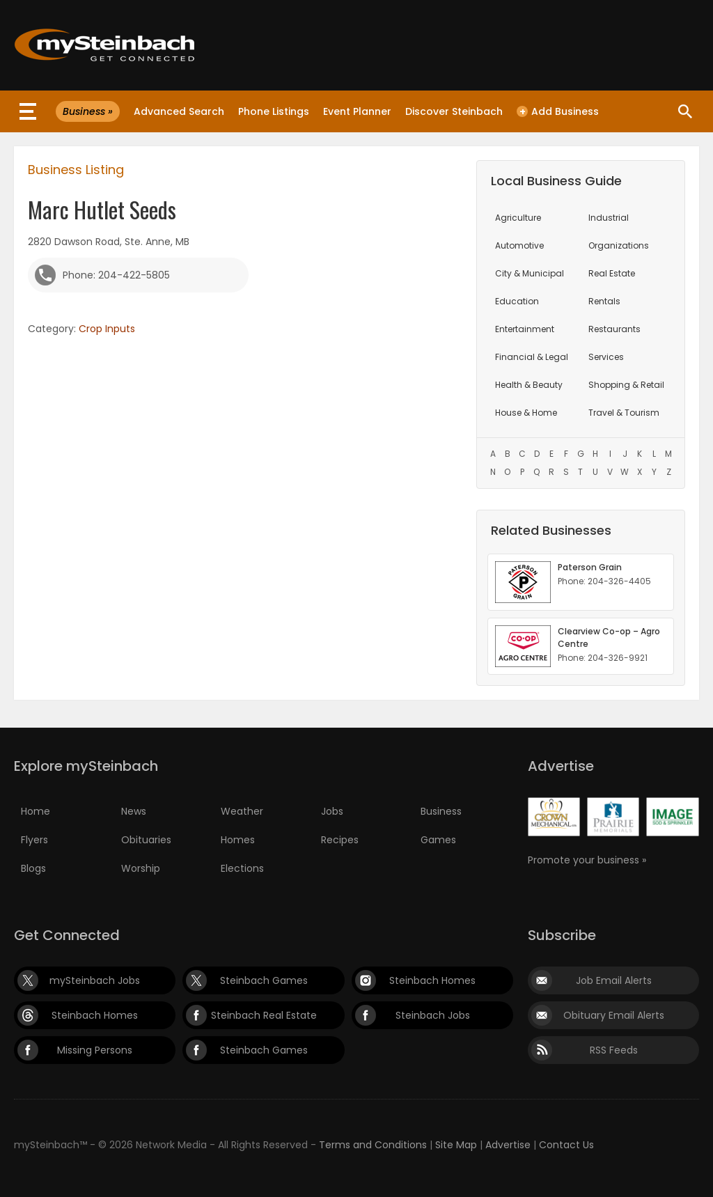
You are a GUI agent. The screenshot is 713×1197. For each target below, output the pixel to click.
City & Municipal (529, 273)
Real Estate (611, 273)
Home (35, 811)
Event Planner (357, 111)
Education (517, 301)
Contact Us (566, 1145)
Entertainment (524, 329)
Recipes (340, 840)
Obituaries (146, 840)
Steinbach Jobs (432, 1015)
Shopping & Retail (626, 385)
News (133, 811)
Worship (140, 868)
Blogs (33, 868)
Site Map (456, 1145)
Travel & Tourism (623, 412)
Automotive (519, 245)
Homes (238, 840)
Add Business (558, 111)
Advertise (508, 1145)
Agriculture (518, 218)
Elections (242, 868)
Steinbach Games (264, 980)
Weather (242, 811)
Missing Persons (94, 1050)
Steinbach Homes (432, 980)
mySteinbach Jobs (94, 980)
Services (606, 357)
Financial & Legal (531, 357)
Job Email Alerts (614, 980)
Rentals (604, 301)
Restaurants (614, 329)
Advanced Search (179, 111)
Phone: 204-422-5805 (116, 275)
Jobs (332, 811)
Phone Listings (273, 111)
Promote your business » (587, 860)
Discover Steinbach (454, 111)
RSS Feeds (614, 1050)
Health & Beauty (529, 385)
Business (441, 811)
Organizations (618, 245)
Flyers (34, 840)
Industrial (608, 218)
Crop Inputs (107, 329)
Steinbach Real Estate (264, 1015)
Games (438, 840)
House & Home (526, 412)
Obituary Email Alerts (613, 1015)
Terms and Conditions (373, 1145)
